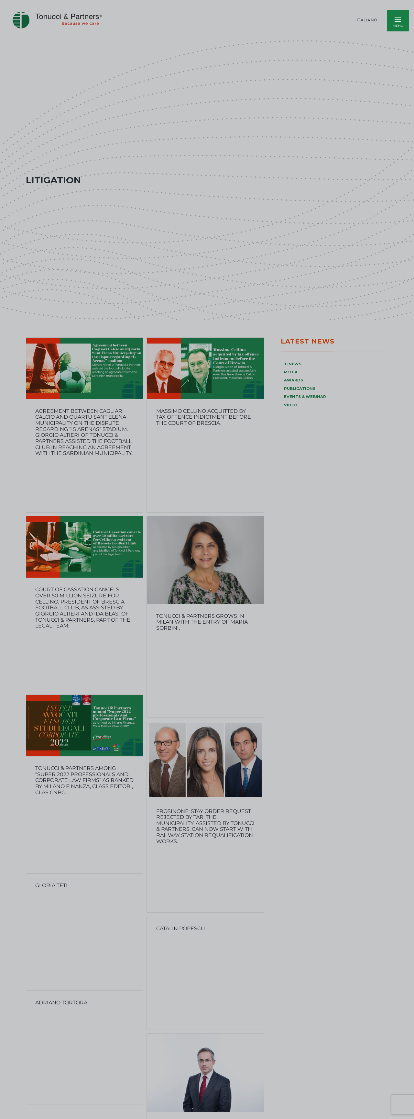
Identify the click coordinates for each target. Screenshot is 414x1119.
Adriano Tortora (61, 1003)
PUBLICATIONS (299, 388)
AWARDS (293, 380)
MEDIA (291, 372)
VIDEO (290, 405)
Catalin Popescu (180, 928)
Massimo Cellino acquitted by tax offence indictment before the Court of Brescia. (203, 417)
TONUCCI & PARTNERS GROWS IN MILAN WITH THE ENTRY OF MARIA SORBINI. (202, 622)
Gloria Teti (51, 885)
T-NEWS (292, 364)
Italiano (367, 20)
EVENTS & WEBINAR (305, 396)
